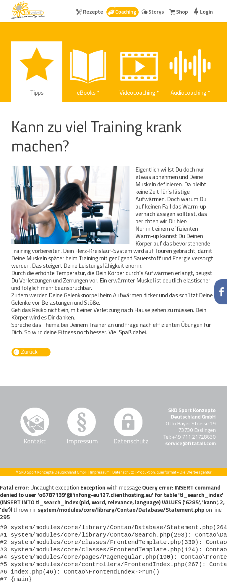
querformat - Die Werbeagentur (184, 472)
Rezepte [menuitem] (93, 12)
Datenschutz (128, 441)
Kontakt (35, 441)
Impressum (81, 441)
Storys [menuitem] (156, 12)
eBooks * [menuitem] (88, 92)
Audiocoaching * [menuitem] (190, 92)
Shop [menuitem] (182, 12)
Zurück (29, 352)
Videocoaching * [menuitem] (139, 92)
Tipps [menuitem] (36, 92)
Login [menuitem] (206, 12)
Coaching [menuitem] (125, 12)
